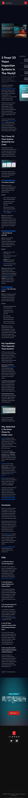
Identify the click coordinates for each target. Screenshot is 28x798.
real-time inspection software (7, 578)
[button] (25, 3)
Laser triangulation (11, 366)
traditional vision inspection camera (8, 88)
